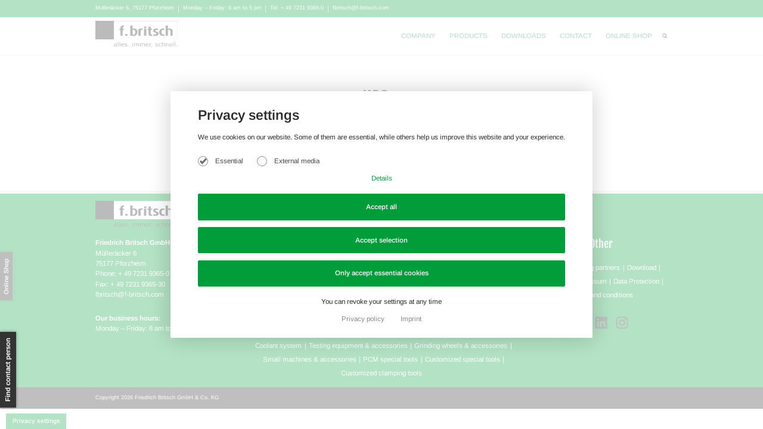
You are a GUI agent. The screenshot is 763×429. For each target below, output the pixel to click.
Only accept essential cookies (382, 272)
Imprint (411, 318)
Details (381, 178)
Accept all (381, 206)
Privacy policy (364, 318)
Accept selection (381, 240)
